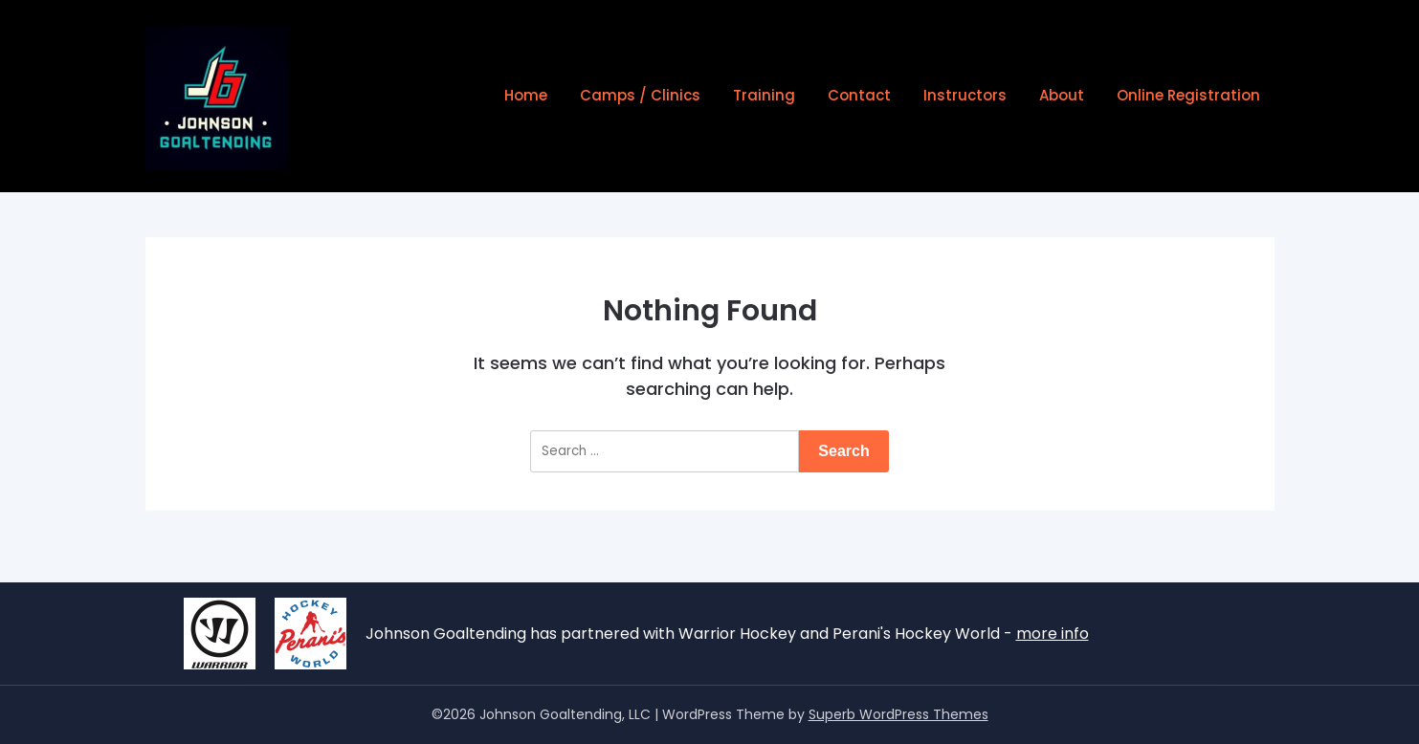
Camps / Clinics (640, 95)
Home (525, 95)
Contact (859, 95)
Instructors (965, 95)
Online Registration (1188, 95)
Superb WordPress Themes (898, 714)
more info (1052, 634)
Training (764, 95)
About (1061, 95)
